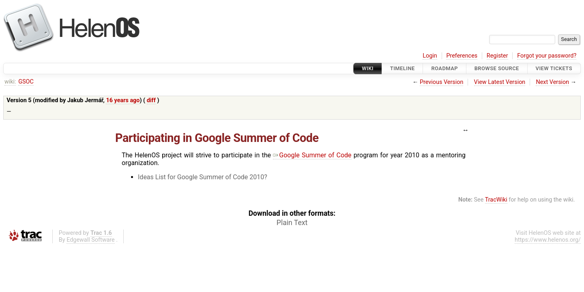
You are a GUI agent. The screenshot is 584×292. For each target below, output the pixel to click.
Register (497, 55)
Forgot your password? (546, 55)
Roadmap (444, 68)
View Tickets (554, 68)
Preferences (461, 55)
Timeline (402, 68)
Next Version (552, 82)
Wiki (368, 68)
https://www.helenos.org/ (548, 239)
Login (430, 55)
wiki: (10, 81)
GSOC (26, 81)
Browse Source (496, 68)
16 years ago (123, 100)
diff (151, 100)
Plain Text (292, 223)
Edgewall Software (91, 239)
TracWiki (496, 199)
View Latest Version (500, 82)
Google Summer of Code (312, 155)
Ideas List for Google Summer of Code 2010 (201, 177)
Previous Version (441, 82)
